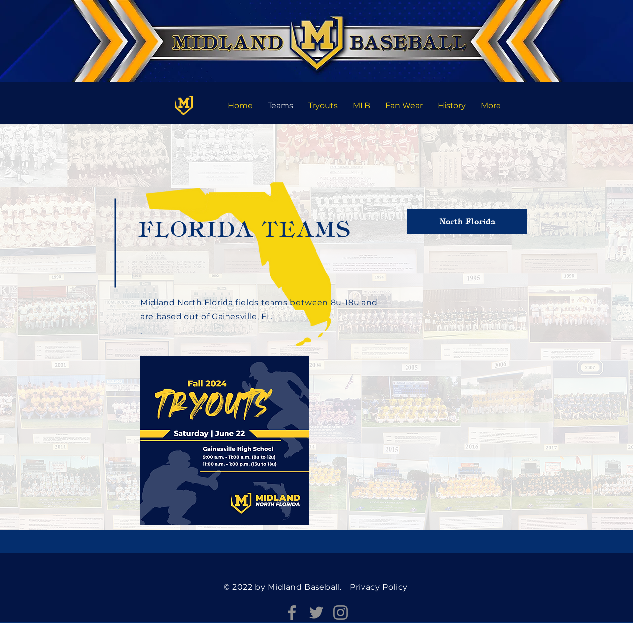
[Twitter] (316, 612)
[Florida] (184, 105)
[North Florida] (467, 221)
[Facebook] (292, 612)
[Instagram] (340, 612)
